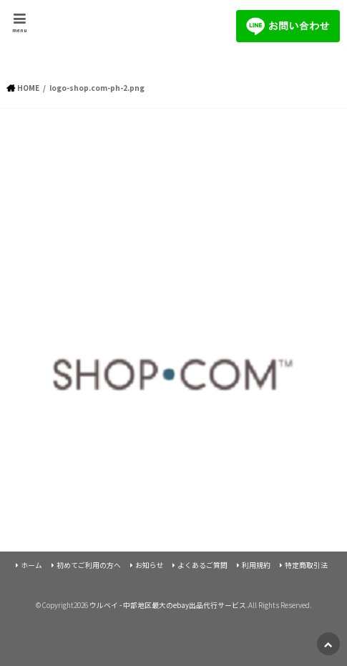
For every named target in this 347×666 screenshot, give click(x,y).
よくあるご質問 (202, 565)
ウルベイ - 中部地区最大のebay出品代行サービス (167, 605)
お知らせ (149, 565)
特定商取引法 (306, 565)
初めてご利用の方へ (89, 565)
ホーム (31, 565)
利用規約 (256, 565)
